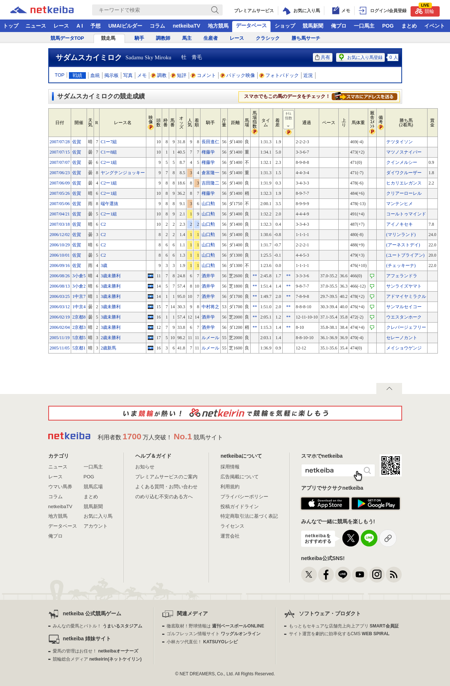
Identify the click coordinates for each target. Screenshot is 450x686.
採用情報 (230, 466)
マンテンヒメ (399, 203)
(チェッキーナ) (401, 265)
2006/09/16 (60, 265)
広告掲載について (239, 476)
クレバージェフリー (406, 327)
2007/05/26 (60, 193)
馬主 (187, 38)
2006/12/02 (60, 234)
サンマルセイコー (404, 306)
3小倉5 (79, 275)
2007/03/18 (60, 224)
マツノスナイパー (404, 152)
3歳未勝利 (111, 275)
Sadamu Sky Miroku (148, 57)
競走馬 (108, 38)
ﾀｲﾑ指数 (289, 120)
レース (61, 26)
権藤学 (208, 152)
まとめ (409, 26)
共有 (322, 57)
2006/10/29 (60, 244)
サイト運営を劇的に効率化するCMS (339, 633)
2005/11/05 (60, 348)
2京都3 (79, 327)
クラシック (268, 38)
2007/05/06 (60, 203)
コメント (203, 75)
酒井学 (208, 275)
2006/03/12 (60, 306)
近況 (308, 75)
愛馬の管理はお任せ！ (95, 651)
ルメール (210, 337)
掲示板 (111, 75)
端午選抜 (109, 203)
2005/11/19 (60, 337)
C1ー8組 (109, 152)
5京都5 (79, 337)
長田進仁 (210, 141)
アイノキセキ (399, 224)
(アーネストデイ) (403, 244)
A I (80, 26)
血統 (95, 75)
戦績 (77, 75)
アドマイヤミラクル (406, 296)
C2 (103, 224)
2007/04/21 (60, 214)
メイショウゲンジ (404, 348)
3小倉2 (79, 286)
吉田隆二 (210, 183)
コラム (157, 26)
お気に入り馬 (98, 516)
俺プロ (338, 26)
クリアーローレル (404, 193)
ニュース (35, 26)
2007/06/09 (60, 183)
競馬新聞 (313, 26)
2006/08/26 (60, 275)
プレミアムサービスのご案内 (166, 476)
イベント (434, 26)
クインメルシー (401, 162)
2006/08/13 (60, 286)
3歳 (104, 265)
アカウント (96, 526)
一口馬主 (364, 26)
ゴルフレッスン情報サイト (214, 633)
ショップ (285, 26)
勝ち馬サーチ (306, 38)
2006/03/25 (60, 296)
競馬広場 (93, 486)
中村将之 (210, 306)
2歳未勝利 (111, 337)
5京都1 (79, 348)
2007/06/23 (60, 172)
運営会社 (230, 536)
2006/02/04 (60, 327)
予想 (95, 26)
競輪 (424, 10)
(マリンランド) (401, 234)
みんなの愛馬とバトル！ (97, 626)
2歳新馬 (108, 348)
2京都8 (79, 317)
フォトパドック (279, 75)
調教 (159, 75)
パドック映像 (237, 75)
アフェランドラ (401, 275)
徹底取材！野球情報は (215, 626)
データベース (251, 25)
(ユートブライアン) (405, 255)
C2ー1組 (109, 162)
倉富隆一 (210, 172)
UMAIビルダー (125, 26)
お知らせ (144, 466)
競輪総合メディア (97, 659)
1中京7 (79, 296)
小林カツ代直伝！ (202, 641)
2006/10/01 (60, 255)
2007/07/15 (60, 152)
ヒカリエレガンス (404, 183)
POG (388, 26)
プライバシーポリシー (244, 496)
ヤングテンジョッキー (123, 172)
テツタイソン (399, 141)
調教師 (163, 38)
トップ (10, 26)
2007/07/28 (60, 141)
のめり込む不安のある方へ (164, 496)
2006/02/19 (60, 317)
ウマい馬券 (60, 486)
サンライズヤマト (404, 286)
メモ (142, 75)
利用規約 (230, 486)
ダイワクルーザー (404, 172)
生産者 (210, 38)
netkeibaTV (186, 26)
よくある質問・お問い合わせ (166, 486)
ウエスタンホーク (404, 317)
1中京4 (79, 306)
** (254, 275)
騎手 (139, 38)
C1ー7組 (109, 141)
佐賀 (76, 141)
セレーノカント (401, 337)
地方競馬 (218, 26)
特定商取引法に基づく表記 (249, 516)
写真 (128, 75)
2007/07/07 (60, 162)
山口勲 (208, 203)
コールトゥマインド (406, 214)
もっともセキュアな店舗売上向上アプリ (344, 626)
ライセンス (232, 526)
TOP (60, 75)
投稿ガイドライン (239, 506)
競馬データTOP (67, 38)
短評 (178, 75)
